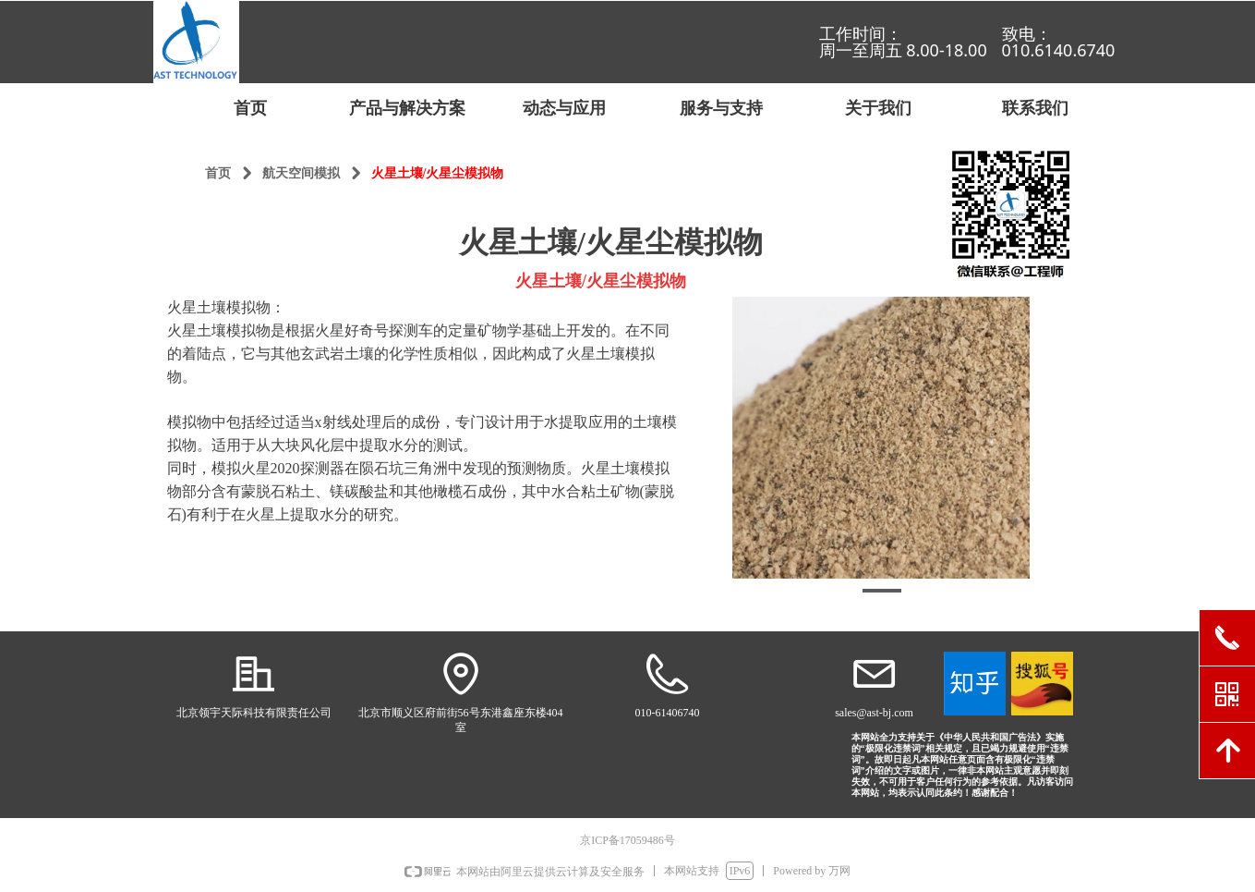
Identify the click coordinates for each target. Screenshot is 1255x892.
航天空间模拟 (301, 173)
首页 (218, 173)
